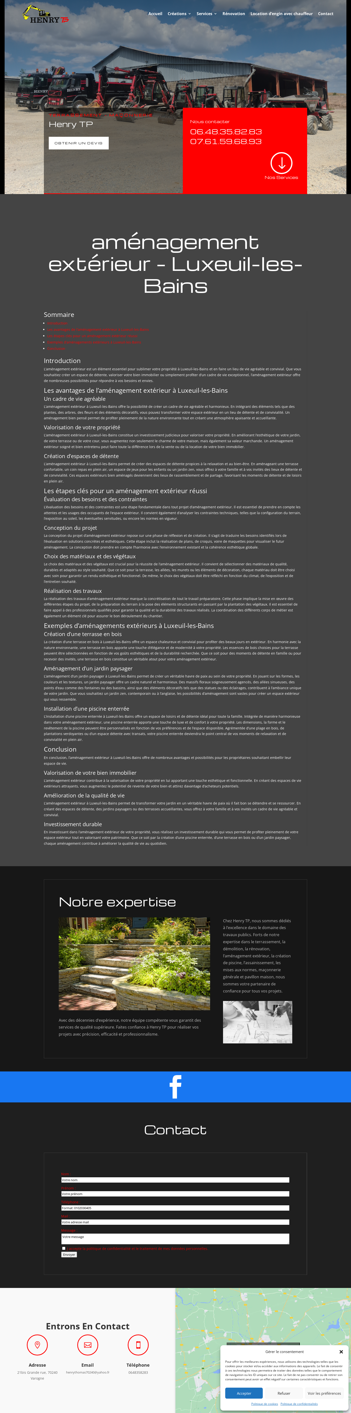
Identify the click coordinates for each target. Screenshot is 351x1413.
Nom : (66, 1174)
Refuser (284, 1393)
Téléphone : (70, 1202)
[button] (341, 1351)
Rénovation (234, 13)
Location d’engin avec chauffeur (282, 13)
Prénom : (68, 1188)
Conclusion (56, 348)
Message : (69, 1230)
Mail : (65, 1216)
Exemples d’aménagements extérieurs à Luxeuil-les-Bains (94, 342)
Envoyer (69, 1254)
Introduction (57, 323)
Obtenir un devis (79, 143)
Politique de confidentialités (299, 1404)
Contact (325, 13)
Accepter (244, 1393)
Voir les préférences (324, 1393)
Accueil (155, 13)
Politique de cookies (264, 1404)
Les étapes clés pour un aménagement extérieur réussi (92, 336)
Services (204, 13)
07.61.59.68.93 (226, 141)
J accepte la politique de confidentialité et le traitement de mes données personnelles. (137, 1248)
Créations (177, 13)
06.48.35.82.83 (226, 131)
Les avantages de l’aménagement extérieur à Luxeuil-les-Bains (98, 329)
